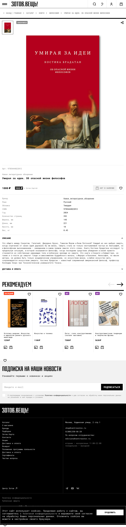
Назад (8, 14)
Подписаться (112, 387)
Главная (17, 14)
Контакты (6, 437)
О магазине (7, 426)
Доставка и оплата (11, 443)
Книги (41, 14)
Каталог (30, 14)
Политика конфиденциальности (17, 498)
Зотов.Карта (8, 434)
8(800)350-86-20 (73, 432)
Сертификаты (8, 455)
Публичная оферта (11, 501)
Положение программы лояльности (18, 449)
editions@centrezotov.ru (77, 439)
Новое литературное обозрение (79, 199)
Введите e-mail (13, 387)
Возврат (6, 446)
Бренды (5, 429)
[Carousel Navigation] (115, 285)
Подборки (6, 432)
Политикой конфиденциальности (42, 513)
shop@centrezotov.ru (75, 428)
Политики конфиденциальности (58, 396)
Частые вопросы (9, 458)
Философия (54, 14)
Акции (5, 440)
